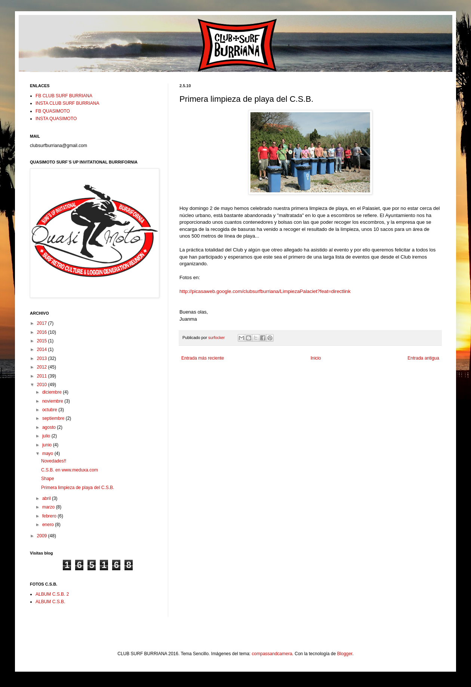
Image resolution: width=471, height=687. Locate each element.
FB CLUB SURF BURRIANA (64, 95)
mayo (48, 453)
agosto (49, 427)
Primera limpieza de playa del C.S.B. (77, 487)
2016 (42, 332)
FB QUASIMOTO (53, 111)
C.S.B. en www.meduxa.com (69, 470)
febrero (50, 516)
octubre (50, 409)
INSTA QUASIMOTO (56, 118)
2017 (42, 323)
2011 (42, 376)
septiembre (54, 418)
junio (47, 445)
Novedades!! (53, 461)
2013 (42, 358)
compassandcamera (272, 653)
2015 (42, 341)
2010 (42, 384)
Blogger (345, 653)
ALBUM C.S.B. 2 (52, 594)
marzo (49, 507)
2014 (42, 349)
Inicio (316, 358)
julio (47, 436)
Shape (47, 478)
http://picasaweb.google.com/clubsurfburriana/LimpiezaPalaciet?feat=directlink (265, 291)
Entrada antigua (423, 358)
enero (48, 524)
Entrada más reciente (202, 358)
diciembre (52, 392)
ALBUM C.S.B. (50, 601)
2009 (42, 535)
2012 (42, 367)
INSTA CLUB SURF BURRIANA (67, 103)
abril (47, 498)
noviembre (53, 401)
